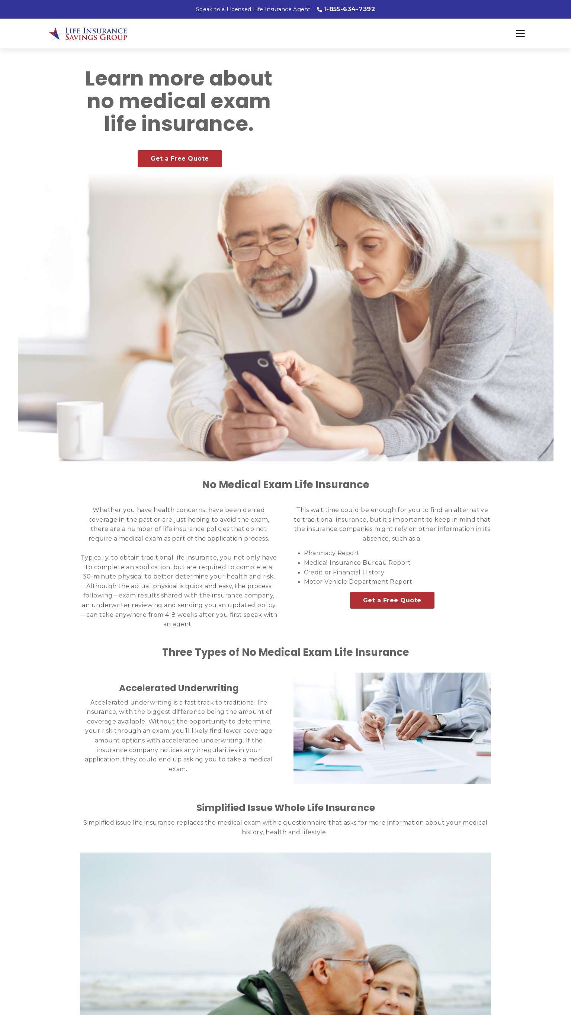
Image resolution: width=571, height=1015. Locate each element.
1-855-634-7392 (349, 9)
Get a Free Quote (180, 158)
